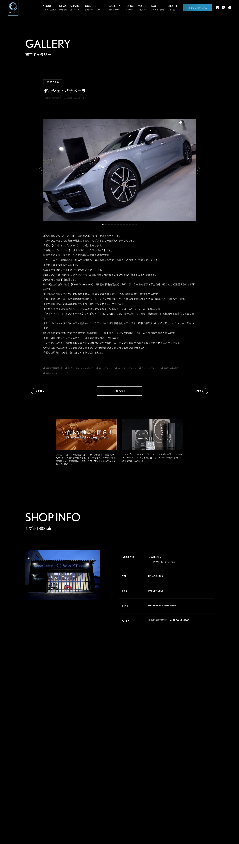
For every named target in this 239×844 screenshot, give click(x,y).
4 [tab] (112, 225)
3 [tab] (109, 225)
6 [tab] (118, 225)
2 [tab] (106, 225)
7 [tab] (121, 225)
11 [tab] (133, 225)
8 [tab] (124, 225)
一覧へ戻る (119, 391)
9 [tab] (127, 225)
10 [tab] (130, 225)
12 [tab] (136, 225)
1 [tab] (102, 225)
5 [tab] (115, 225)
